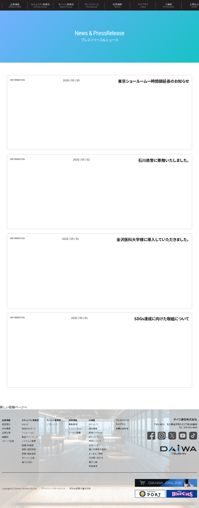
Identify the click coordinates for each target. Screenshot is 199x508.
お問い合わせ (122, 428)
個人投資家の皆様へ (98, 449)
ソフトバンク (52, 424)
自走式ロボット (29, 428)
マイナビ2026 (75, 428)
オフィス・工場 (28, 457)
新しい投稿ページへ (13, 407)
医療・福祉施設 (29, 453)
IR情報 (168, 5)
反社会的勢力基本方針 (80, 488)
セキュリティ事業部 (40, 5)
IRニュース (93, 424)
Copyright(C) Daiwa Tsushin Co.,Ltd (19, 488)
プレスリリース (91, 5)
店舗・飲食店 (28, 445)
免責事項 (93, 466)
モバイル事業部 (66, 5)
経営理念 (6, 424)
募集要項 (73, 424)
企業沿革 (6, 432)
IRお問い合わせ (96, 457)
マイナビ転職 (75, 432)
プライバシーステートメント (53, 488)
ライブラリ (142, 5)
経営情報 (93, 428)
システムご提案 (29, 440)
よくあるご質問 (96, 453)
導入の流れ (27, 462)
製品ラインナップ (30, 436)
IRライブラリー (95, 436)
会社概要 (6, 428)
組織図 (5, 436)
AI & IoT (25, 424)
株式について (95, 440)
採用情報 (117, 5)
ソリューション (28, 432)
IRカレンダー (94, 445)
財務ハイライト (95, 432)
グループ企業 (8, 440)
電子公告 (93, 461)
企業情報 (14, 5)
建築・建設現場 (29, 449)
